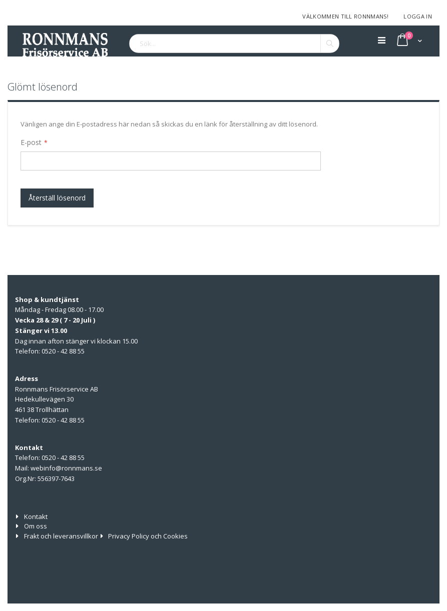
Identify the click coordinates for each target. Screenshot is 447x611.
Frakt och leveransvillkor (61, 536)
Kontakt (36, 516)
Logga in (417, 16)
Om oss (35, 526)
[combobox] (234, 43)
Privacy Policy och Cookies (148, 536)
